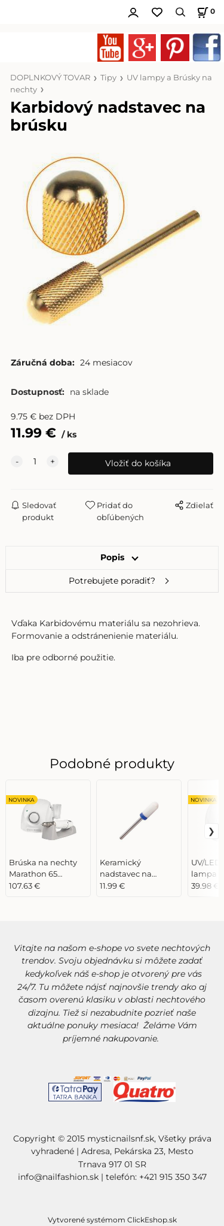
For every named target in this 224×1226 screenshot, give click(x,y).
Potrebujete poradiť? (112, 580)
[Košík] (204, 12)
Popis (112, 557)
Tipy (108, 77)
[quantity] (35, 462)
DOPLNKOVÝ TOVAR (50, 77)
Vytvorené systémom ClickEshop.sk (112, 1219)
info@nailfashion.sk (58, 1176)
